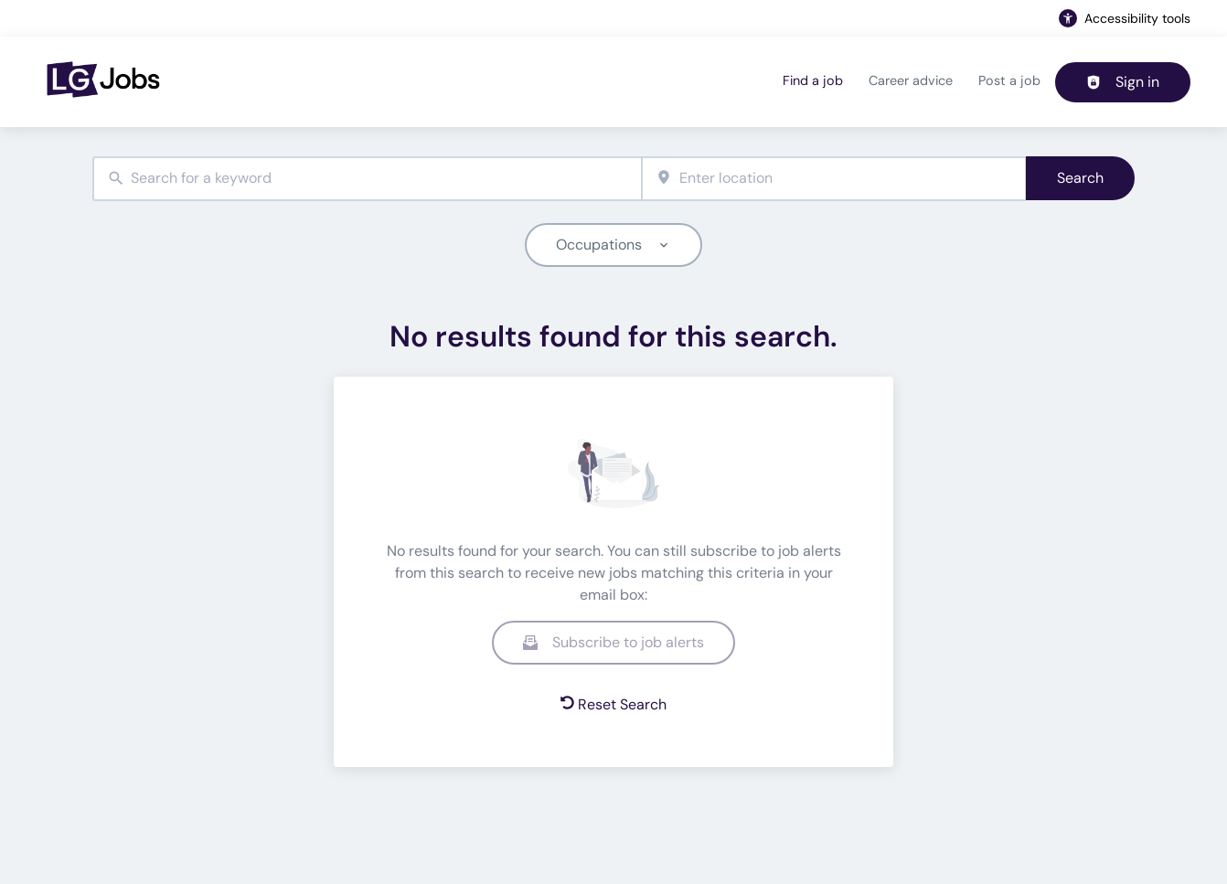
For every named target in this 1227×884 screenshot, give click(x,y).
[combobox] (367, 178)
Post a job (1009, 80)
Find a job (813, 80)
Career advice (911, 80)
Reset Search (613, 704)
